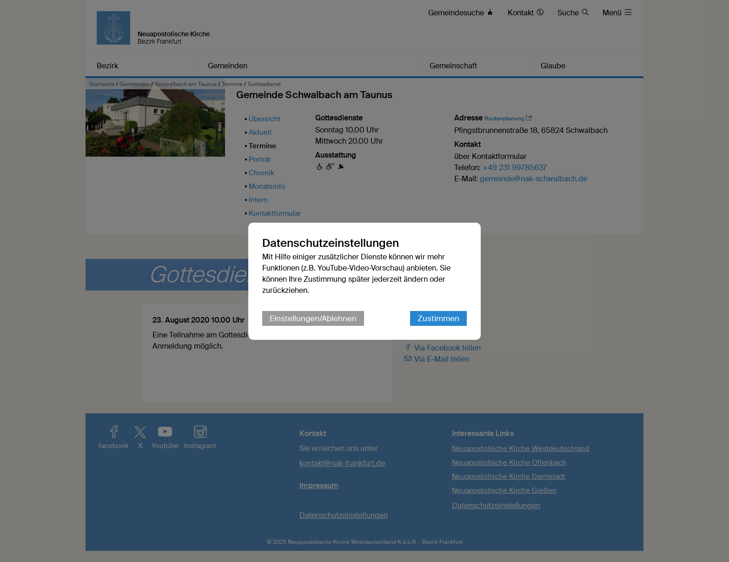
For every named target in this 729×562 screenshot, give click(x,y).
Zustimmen (438, 318)
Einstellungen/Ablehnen (313, 318)
